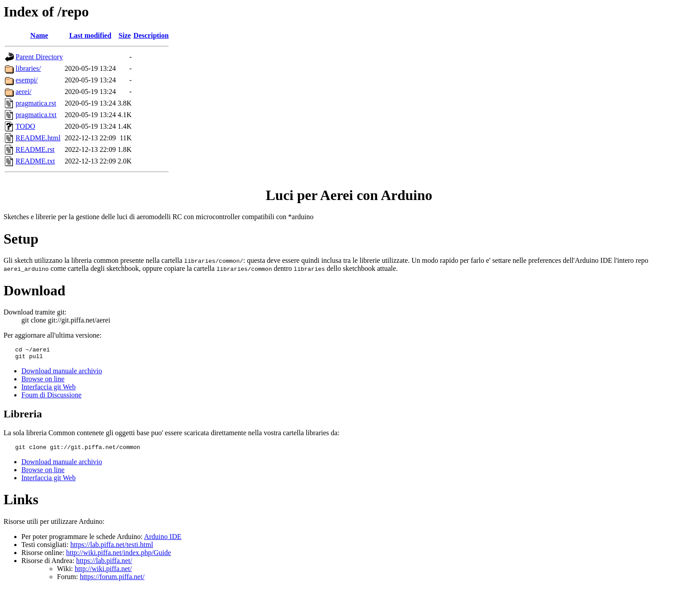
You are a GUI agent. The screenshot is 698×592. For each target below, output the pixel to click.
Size (124, 35)
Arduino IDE (162, 540)
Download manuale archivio (61, 373)
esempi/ (27, 80)
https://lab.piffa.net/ (104, 564)
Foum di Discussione (51, 397)
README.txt (35, 161)
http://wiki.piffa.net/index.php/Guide (118, 556)
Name (39, 35)
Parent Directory (39, 57)
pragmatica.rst (36, 103)
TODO (25, 126)
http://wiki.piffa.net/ (103, 572)
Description (151, 35)
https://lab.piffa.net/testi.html (111, 548)
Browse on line (43, 381)
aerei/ (24, 91)
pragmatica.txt (36, 114)
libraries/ (28, 68)
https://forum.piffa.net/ (112, 580)
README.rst (35, 149)
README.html (38, 138)
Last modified (90, 35)
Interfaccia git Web (48, 389)
